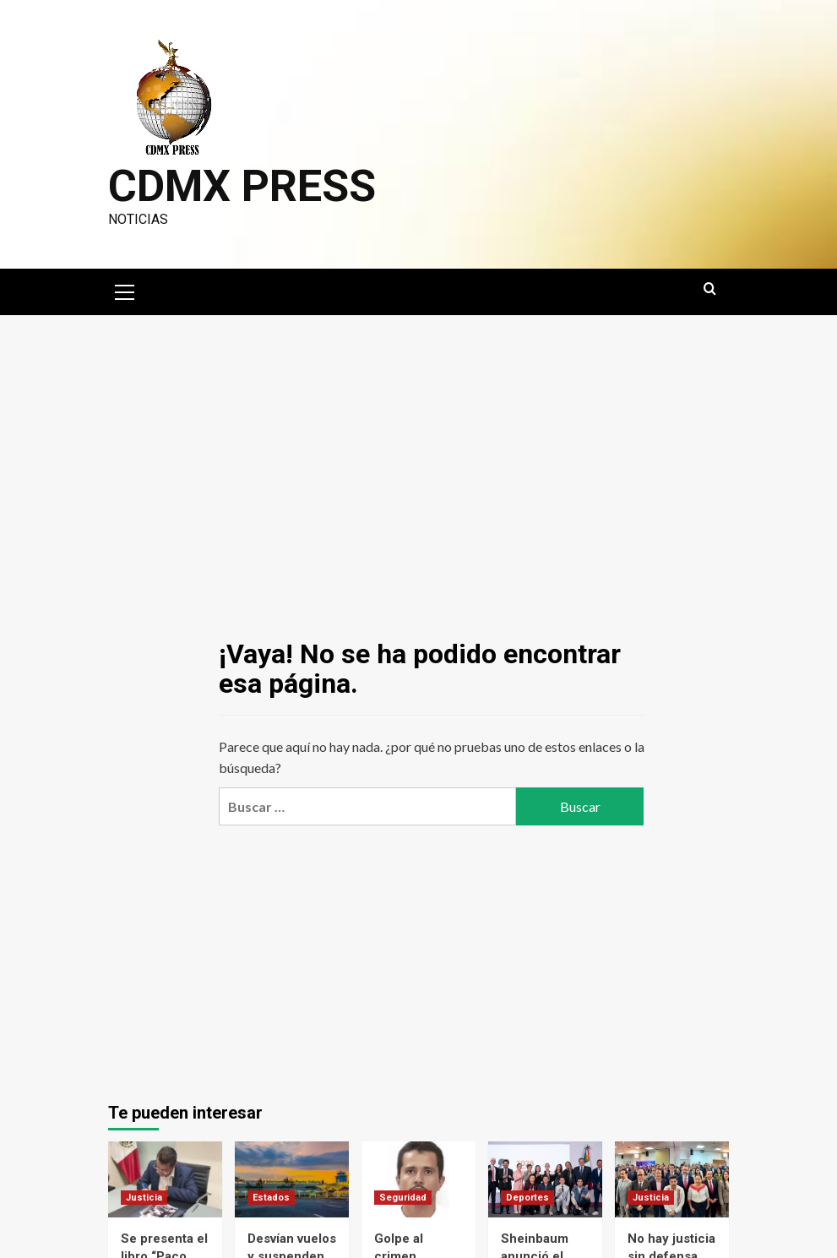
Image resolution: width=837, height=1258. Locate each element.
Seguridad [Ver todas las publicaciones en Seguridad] (403, 1197)
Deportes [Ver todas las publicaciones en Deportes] (527, 1197)
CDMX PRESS (242, 186)
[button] (125, 290)
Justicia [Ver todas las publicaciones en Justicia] (144, 1197)
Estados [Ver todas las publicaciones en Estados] (271, 1197)
